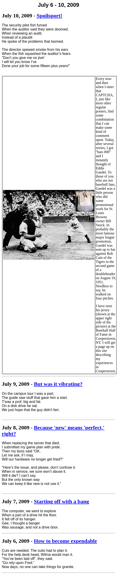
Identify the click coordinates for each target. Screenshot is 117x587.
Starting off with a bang (61, 501)
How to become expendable (65, 541)
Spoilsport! (49, 16)
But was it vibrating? (58, 384)
